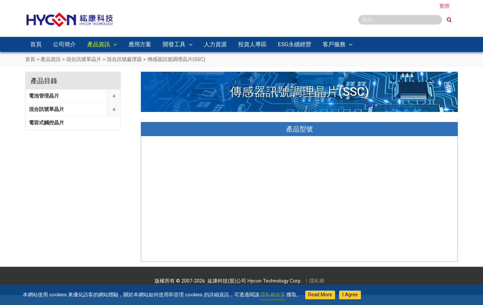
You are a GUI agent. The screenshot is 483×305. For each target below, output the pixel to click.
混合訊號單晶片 (46, 109)
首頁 (36, 44)
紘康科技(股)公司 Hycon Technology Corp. (253, 281)
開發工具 (174, 44)
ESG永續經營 (294, 44)
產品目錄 (44, 80)
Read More (320, 295)
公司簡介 (64, 44)
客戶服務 (334, 44)
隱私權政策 (272, 295)
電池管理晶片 (44, 96)
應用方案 (139, 44)
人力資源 (215, 44)
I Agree (350, 295)
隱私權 (316, 281)
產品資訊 (98, 44)
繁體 (444, 6)
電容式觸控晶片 (46, 123)
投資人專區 (252, 44)
